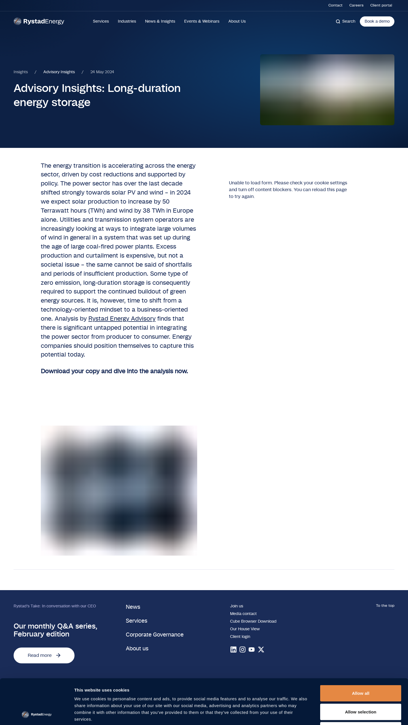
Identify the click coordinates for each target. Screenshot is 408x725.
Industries (127, 21)
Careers (356, 5)
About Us (237, 21)
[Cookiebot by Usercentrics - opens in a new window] (36, 714)
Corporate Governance (155, 635)
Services (101, 21)
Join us (236, 606)
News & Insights (160, 21)
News (133, 607)
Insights (21, 72)
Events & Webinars (201, 21)
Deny (360, 687)
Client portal (381, 5)
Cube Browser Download (253, 621)
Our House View (245, 629)
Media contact (243, 614)
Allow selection (361, 669)
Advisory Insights (59, 72)
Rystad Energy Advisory (122, 319)
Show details (297, 713)
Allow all (360, 650)
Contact (335, 5)
